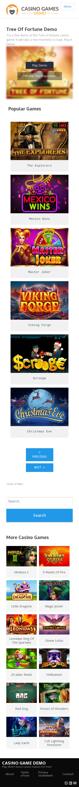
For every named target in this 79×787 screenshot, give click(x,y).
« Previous (39, 454)
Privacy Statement (45, 774)
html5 (19, 484)
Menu (67, 6)
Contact (68, 774)
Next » (39, 467)
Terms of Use (25, 774)
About (9, 774)
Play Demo (39, 65)
